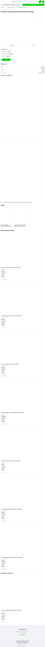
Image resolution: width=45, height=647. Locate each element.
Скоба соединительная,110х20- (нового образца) (10, 460)
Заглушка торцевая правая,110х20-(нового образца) (11, 610)
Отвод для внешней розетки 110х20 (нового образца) (11, 315)
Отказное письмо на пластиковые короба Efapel (6, 226)
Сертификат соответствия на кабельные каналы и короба (20, 226)
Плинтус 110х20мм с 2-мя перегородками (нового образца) (12, 412)
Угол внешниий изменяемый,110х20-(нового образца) (11, 509)
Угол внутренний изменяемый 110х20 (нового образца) (11, 557)
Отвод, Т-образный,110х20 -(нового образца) (10, 364)
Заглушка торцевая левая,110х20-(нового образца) (11, 267)
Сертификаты (11, 45)
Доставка (33, 45)
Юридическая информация (22, 642)
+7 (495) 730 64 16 (33, 4)
